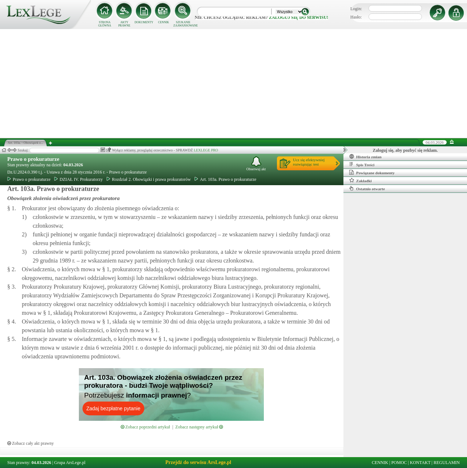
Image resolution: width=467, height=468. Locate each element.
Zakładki (360, 180)
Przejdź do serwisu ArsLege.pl (198, 462)
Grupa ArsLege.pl (69, 462)
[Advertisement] (234, 83)
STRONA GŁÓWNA (104, 24)
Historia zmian (365, 156)
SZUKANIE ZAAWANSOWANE (183, 24)
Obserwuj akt (256, 163)
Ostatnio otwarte (367, 188)
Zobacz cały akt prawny (30, 443)
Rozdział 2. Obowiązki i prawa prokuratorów (148, 179)
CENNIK (163, 22)
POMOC (399, 462)
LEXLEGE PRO (206, 150)
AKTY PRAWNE (124, 24)
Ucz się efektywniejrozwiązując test (309, 162)
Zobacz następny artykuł (199, 427)
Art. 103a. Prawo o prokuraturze (225, 179)
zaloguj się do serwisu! (298, 17)
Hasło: (356, 17)
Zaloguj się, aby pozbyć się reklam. (405, 150)
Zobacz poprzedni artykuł (145, 427)
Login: (356, 8)
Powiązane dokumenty (372, 172)
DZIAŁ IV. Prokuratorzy (78, 179)
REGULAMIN (447, 462)
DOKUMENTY (143, 22)
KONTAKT (420, 462)
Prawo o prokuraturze (33, 159)
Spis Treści (361, 164)
